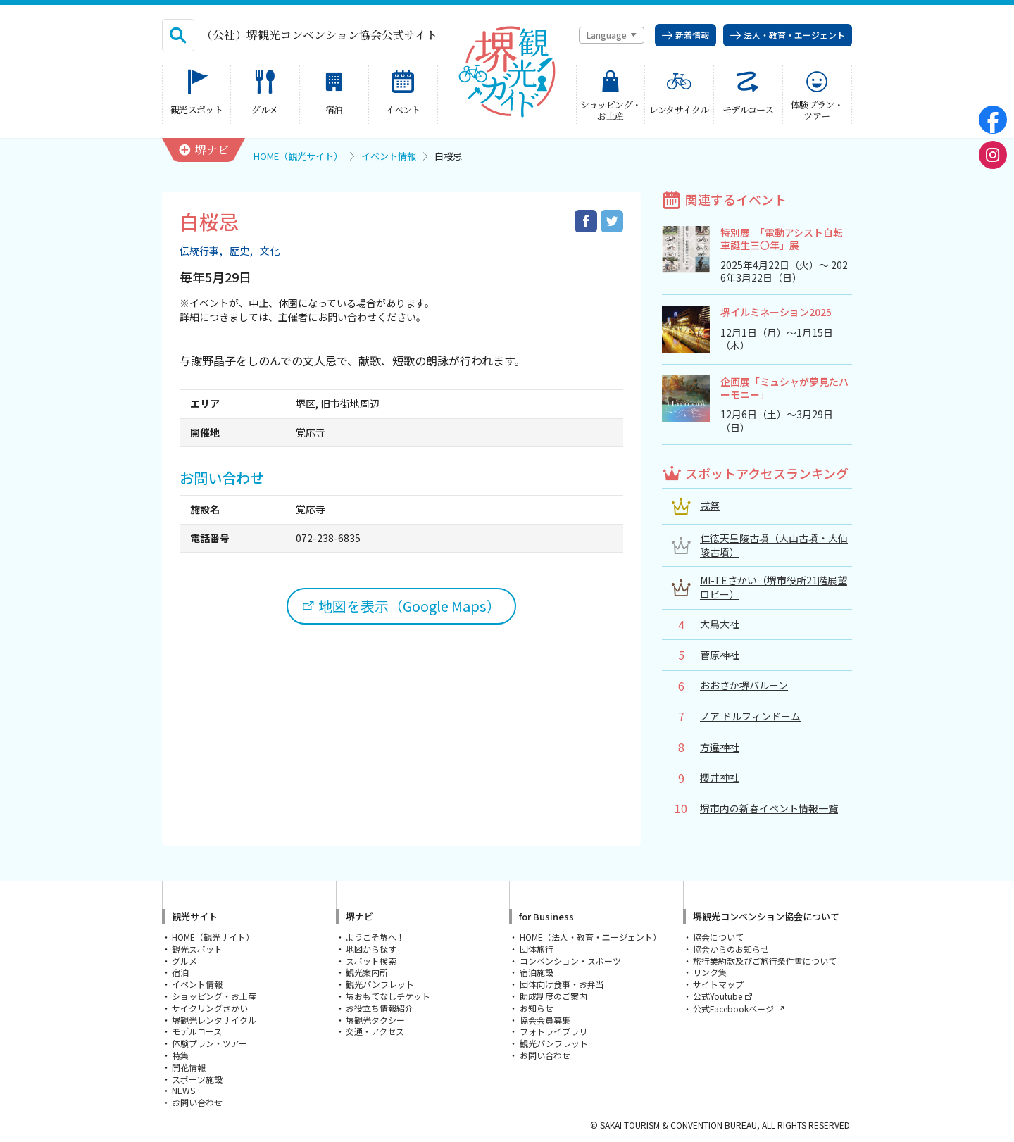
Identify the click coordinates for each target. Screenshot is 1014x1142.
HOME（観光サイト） (298, 156)
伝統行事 (199, 251)
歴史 (239, 251)
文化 (270, 251)
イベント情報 (388, 156)
